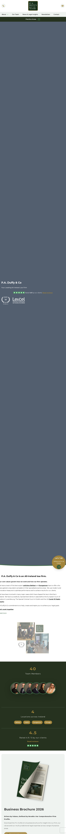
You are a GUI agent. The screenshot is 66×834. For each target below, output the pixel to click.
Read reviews (48, 293)
